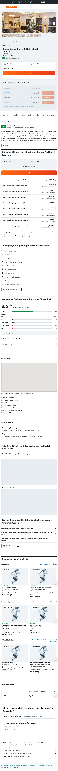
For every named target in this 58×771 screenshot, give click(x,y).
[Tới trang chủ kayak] (11, 7)
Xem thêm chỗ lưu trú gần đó (48, 564)
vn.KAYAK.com (4, 765)
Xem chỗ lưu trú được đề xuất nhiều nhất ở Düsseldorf (44, 640)
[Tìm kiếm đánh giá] (30, 333)
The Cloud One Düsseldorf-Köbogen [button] (40, 587)
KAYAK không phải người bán (30, 750)
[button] (56, 2)
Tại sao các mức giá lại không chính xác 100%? (30, 756)
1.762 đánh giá (15, 58)
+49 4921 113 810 (7, 55)
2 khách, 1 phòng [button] (9, 68)
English (43, 2)
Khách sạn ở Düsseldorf (11, 729)
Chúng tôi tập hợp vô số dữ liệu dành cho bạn (30, 753)
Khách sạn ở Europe (22, 765)
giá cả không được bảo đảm (33, 745)
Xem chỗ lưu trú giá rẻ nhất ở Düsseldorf (45, 602)
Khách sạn (12, 765)
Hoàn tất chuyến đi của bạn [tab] (12, 716)
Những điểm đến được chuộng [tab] (33, 716)
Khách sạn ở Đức (33, 765)
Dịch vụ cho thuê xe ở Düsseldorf (14, 727)
